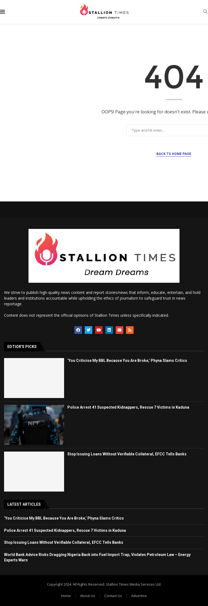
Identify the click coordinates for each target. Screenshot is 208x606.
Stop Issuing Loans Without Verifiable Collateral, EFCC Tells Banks (127, 454)
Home (66, 595)
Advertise (139, 595)
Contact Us (113, 595)
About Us (87, 595)
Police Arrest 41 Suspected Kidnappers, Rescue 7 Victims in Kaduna (128, 407)
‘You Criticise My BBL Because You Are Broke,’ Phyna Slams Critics (127, 360)
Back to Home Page (173, 154)
